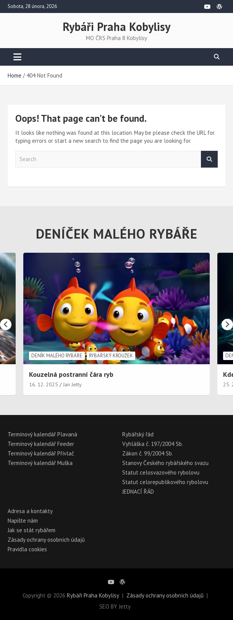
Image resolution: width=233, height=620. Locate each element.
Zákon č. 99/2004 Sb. (147, 453)
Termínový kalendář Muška (40, 463)
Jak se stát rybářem (31, 530)
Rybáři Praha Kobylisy (116, 26)
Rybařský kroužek (111, 355)
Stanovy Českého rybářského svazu (165, 463)
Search (209, 159)
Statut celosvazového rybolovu (160, 472)
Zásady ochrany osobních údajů (46, 539)
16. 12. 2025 (43, 384)
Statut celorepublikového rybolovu (165, 482)
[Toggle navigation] (17, 57)
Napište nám (23, 520)
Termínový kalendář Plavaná (42, 434)
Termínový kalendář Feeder (41, 443)
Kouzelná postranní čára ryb (71, 374)
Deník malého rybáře (57, 355)
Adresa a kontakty (30, 511)
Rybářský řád (138, 434)
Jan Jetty (72, 384)
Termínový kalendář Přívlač (41, 453)
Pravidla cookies (27, 549)
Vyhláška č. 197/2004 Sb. (152, 443)
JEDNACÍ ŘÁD (138, 491)
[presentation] (5, 324)
